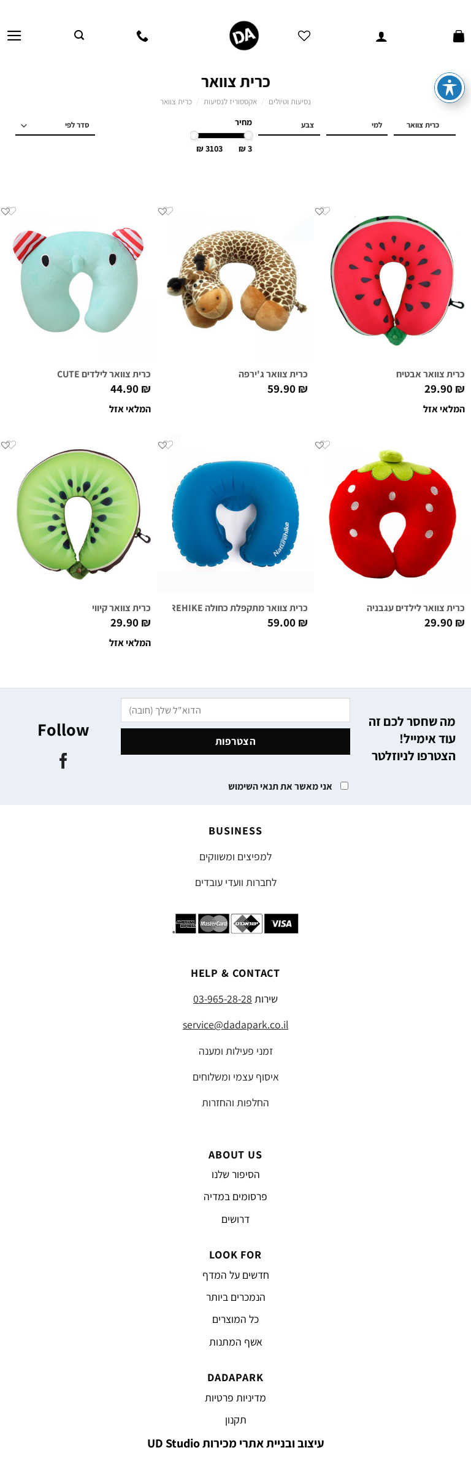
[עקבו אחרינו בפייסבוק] (63, 762)
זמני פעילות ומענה (236, 1051)
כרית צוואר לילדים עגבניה (416, 608)
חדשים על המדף (235, 1275)
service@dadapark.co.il (235, 1024)
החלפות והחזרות (235, 1102)
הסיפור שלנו (236, 1174)
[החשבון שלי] (381, 35)
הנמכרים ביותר (236, 1297)
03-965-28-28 (222, 999)
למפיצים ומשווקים (235, 856)
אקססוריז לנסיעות (230, 101)
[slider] (248, 135)
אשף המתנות (235, 1342)
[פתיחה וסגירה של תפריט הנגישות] (449, 52)
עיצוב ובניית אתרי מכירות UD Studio (235, 1443)
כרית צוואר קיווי (121, 608)
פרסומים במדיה (235, 1196)
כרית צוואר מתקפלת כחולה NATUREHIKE (227, 608)
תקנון (236, 1419)
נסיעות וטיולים (290, 101)
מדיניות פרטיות (235, 1397)
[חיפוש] (79, 35)
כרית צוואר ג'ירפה (273, 374)
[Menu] (14, 36)
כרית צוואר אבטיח (430, 374)
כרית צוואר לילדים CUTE (104, 374)
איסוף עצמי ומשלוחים (236, 1076)
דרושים (235, 1219)
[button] (319, 211)
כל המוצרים (235, 1319)
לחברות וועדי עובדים (236, 882)
